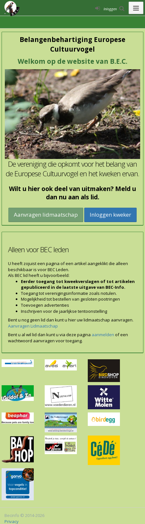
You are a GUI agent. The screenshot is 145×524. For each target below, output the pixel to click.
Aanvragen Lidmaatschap (33, 326)
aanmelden (103, 334)
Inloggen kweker (110, 214)
